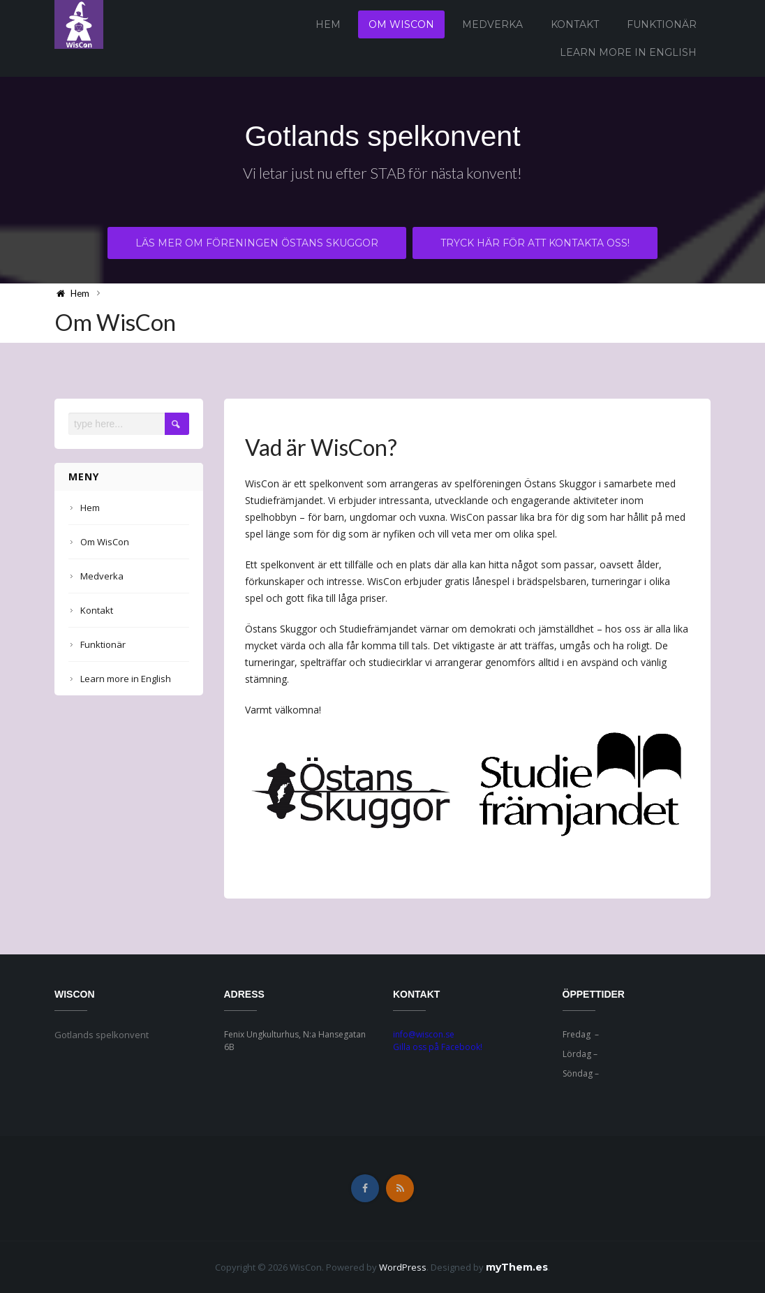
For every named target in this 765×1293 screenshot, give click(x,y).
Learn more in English (628, 52)
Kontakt (575, 24)
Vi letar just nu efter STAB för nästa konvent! (382, 174)
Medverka (492, 24)
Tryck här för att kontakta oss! (535, 243)
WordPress (402, 1267)
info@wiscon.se (423, 1034)
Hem (328, 24)
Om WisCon (401, 24)
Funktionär (662, 24)
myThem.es (517, 1267)
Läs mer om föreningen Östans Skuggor (256, 243)
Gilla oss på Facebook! (437, 1047)
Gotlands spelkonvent (382, 136)
